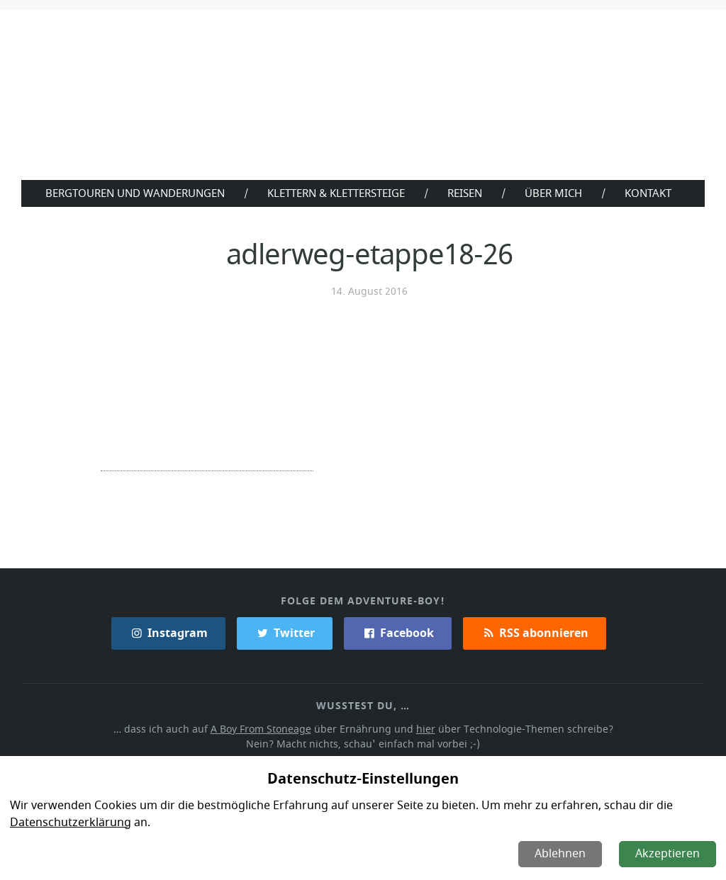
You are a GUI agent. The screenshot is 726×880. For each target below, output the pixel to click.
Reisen (467, 193)
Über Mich (556, 193)
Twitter (285, 632)
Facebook (397, 632)
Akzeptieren (668, 854)
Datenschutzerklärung (69, 822)
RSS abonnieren (534, 632)
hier (424, 728)
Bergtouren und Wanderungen (131, 193)
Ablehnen (561, 854)
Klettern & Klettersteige (335, 193)
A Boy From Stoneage (265, 728)
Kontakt (651, 193)
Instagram (169, 632)
